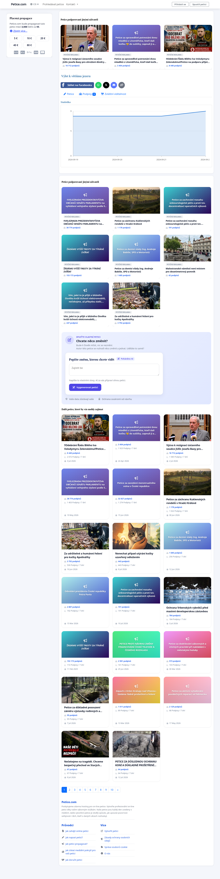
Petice (68, 94)
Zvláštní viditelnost (113, 94)
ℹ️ (78, 55)
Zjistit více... (18, 31)
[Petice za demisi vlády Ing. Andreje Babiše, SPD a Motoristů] (136, 257)
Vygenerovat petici (85, 387)
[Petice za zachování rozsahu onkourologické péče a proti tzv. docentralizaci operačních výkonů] (187, 209)
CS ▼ (34, 4)
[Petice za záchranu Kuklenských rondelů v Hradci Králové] (136, 209)
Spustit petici (199, 4)
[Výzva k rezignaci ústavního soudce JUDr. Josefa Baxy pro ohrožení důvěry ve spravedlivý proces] (85, 47)
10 (111, 789)
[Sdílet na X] (106, 85)
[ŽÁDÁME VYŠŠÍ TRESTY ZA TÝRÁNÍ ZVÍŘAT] (85, 257)
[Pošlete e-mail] (114, 85)
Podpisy (87, 94)
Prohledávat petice (53, 4)
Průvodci (67, 825)
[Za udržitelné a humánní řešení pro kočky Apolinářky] (136, 304)
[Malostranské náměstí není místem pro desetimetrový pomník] (187, 257)
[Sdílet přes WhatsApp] (98, 85)
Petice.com (18, 4)
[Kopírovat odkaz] (121, 85)
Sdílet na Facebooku (76, 85)
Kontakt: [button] (71, 4)
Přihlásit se (180, 4)
